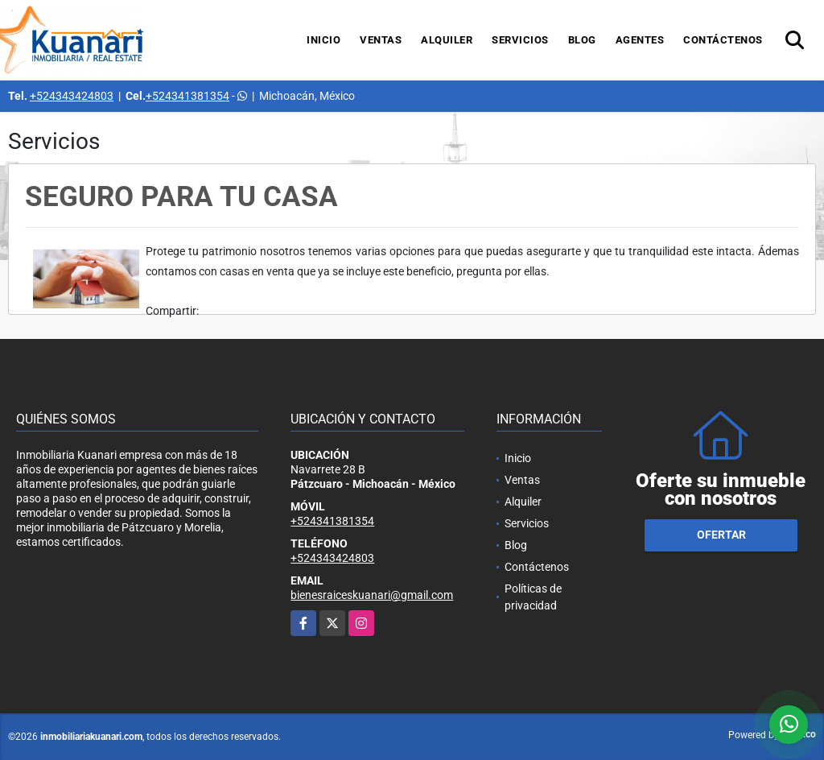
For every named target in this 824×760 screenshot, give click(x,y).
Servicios (520, 40)
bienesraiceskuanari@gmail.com (371, 595)
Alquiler (446, 40)
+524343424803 (71, 95)
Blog (582, 40)
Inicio (323, 40)
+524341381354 (187, 95)
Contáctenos (723, 40)
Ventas (381, 40)
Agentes (640, 40)
